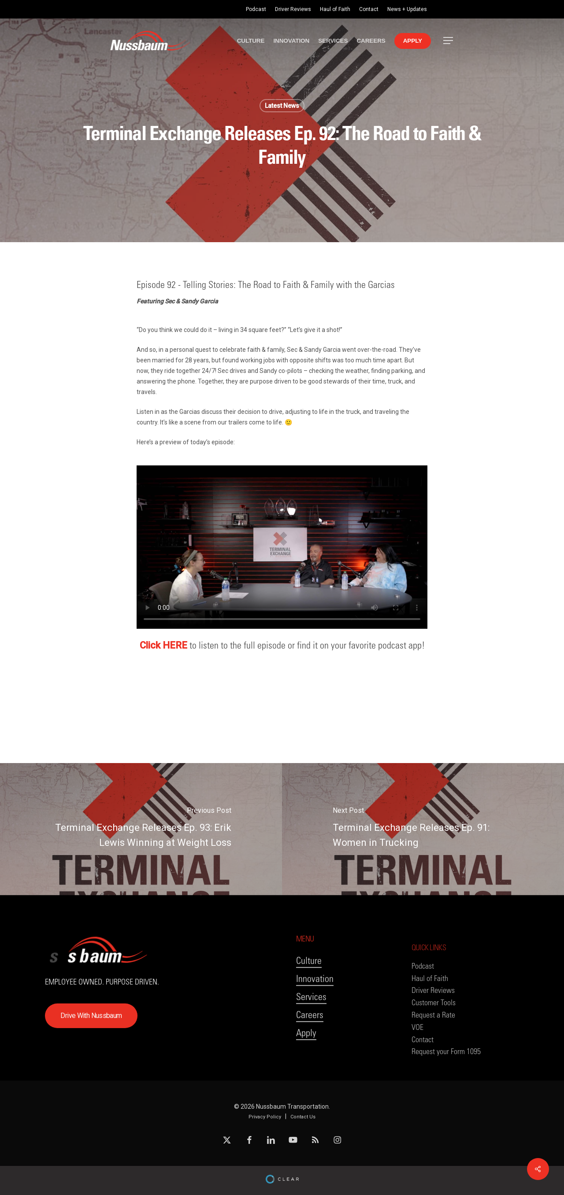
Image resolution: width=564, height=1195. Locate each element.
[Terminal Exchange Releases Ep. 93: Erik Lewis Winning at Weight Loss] (141, 829)
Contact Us (302, 1117)
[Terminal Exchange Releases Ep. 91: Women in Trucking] (423, 829)
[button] (448, 40)
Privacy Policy (265, 1117)
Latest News (282, 105)
